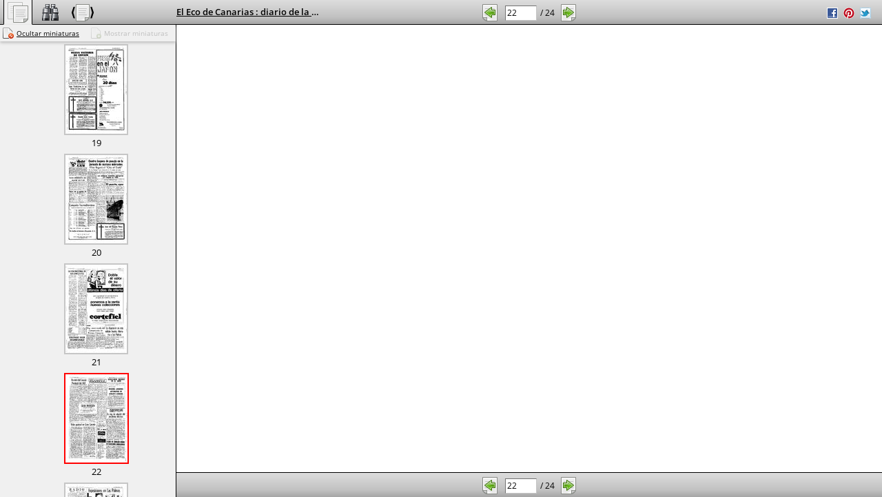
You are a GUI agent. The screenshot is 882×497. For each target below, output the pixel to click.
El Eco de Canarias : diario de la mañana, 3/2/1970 (282, 12)
